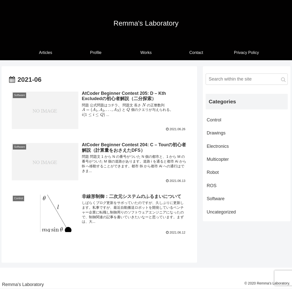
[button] (283, 80)
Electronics (218, 146)
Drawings (216, 132)
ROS (211, 185)
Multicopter (218, 159)
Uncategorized (221, 211)
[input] (247, 79)
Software (215, 198)
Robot (213, 172)
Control (214, 119)
